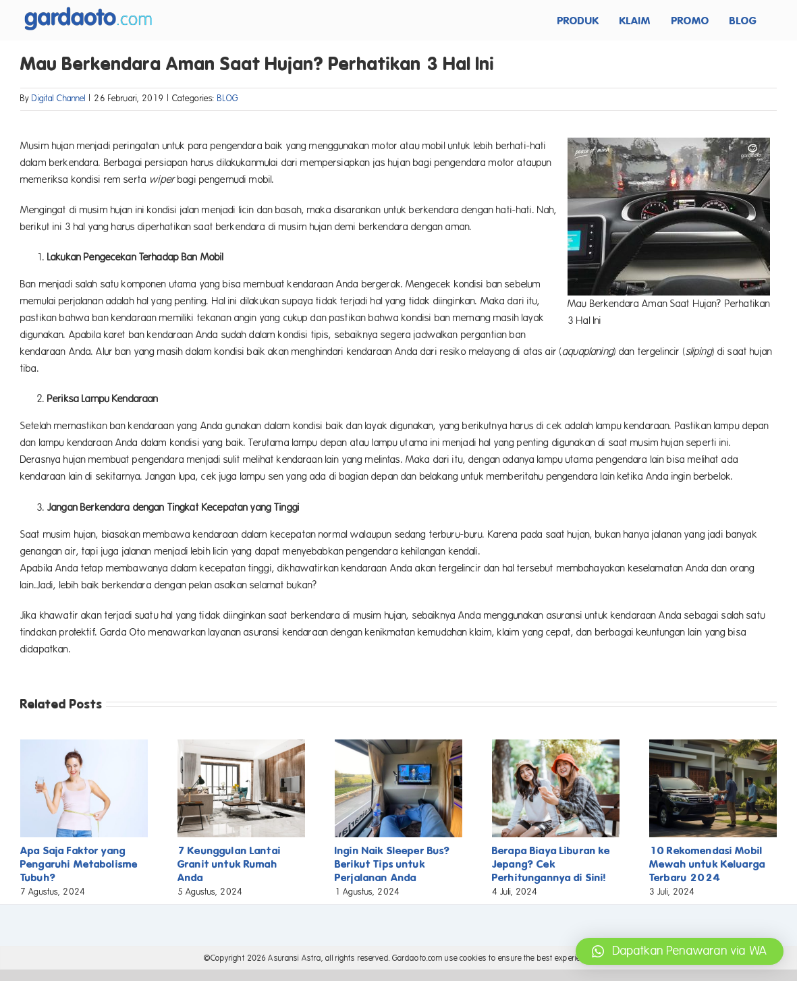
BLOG (227, 98)
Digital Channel (59, 98)
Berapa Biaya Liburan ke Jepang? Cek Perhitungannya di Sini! (551, 864)
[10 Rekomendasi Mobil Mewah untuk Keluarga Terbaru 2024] (713, 745)
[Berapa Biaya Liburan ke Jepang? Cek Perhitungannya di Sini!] (556, 745)
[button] (680, 951)
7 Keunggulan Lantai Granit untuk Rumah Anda (229, 864)
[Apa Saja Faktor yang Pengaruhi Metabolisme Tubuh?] (84, 745)
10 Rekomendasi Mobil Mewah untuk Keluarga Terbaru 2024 (707, 864)
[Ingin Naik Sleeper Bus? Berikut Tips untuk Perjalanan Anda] (398, 745)
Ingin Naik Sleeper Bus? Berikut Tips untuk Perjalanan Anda (392, 864)
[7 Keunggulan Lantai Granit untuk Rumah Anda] (241, 745)
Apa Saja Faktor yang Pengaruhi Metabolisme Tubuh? (79, 864)
